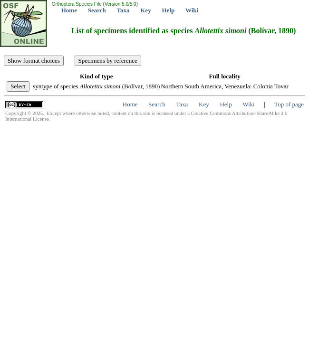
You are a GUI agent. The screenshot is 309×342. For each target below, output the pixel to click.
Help (168, 10)
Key (145, 10)
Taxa (123, 10)
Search (97, 10)
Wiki (191, 10)
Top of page (289, 104)
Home (69, 10)
